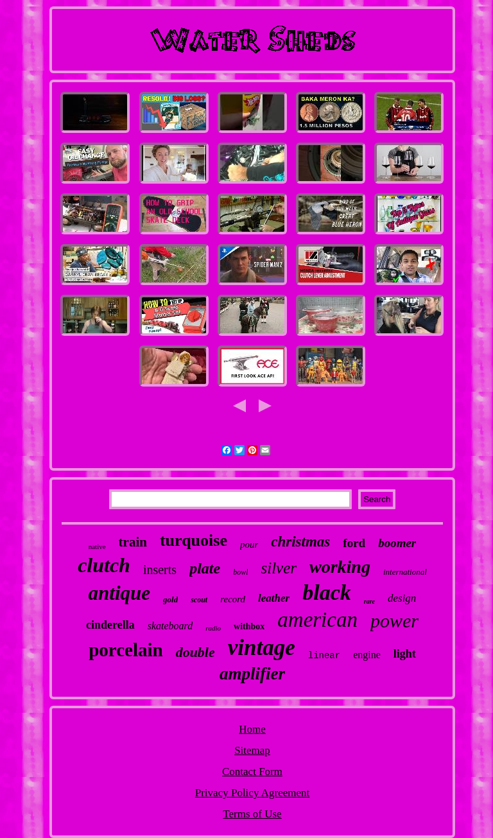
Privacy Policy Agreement (252, 793)
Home (252, 729)
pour (249, 544)
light (405, 653)
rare (369, 601)
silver (279, 568)
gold (170, 599)
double (195, 652)
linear (324, 655)
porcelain (125, 650)
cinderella (110, 624)
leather (274, 598)
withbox (249, 626)
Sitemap (252, 750)
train (133, 542)
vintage (261, 647)
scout (199, 599)
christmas (300, 542)
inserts (160, 570)
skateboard (170, 625)
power (394, 620)
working (339, 567)
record (232, 599)
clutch (104, 565)
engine (367, 654)
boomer (397, 543)
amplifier (252, 673)
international (405, 572)
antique (119, 593)
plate (204, 568)
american (317, 619)
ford (354, 543)
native (97, 546)
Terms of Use (252, 814)
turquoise (193, 540)
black (326, 592)
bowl (240, 572)
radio (213, 628)
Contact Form (252, 771)
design (402, 598)
